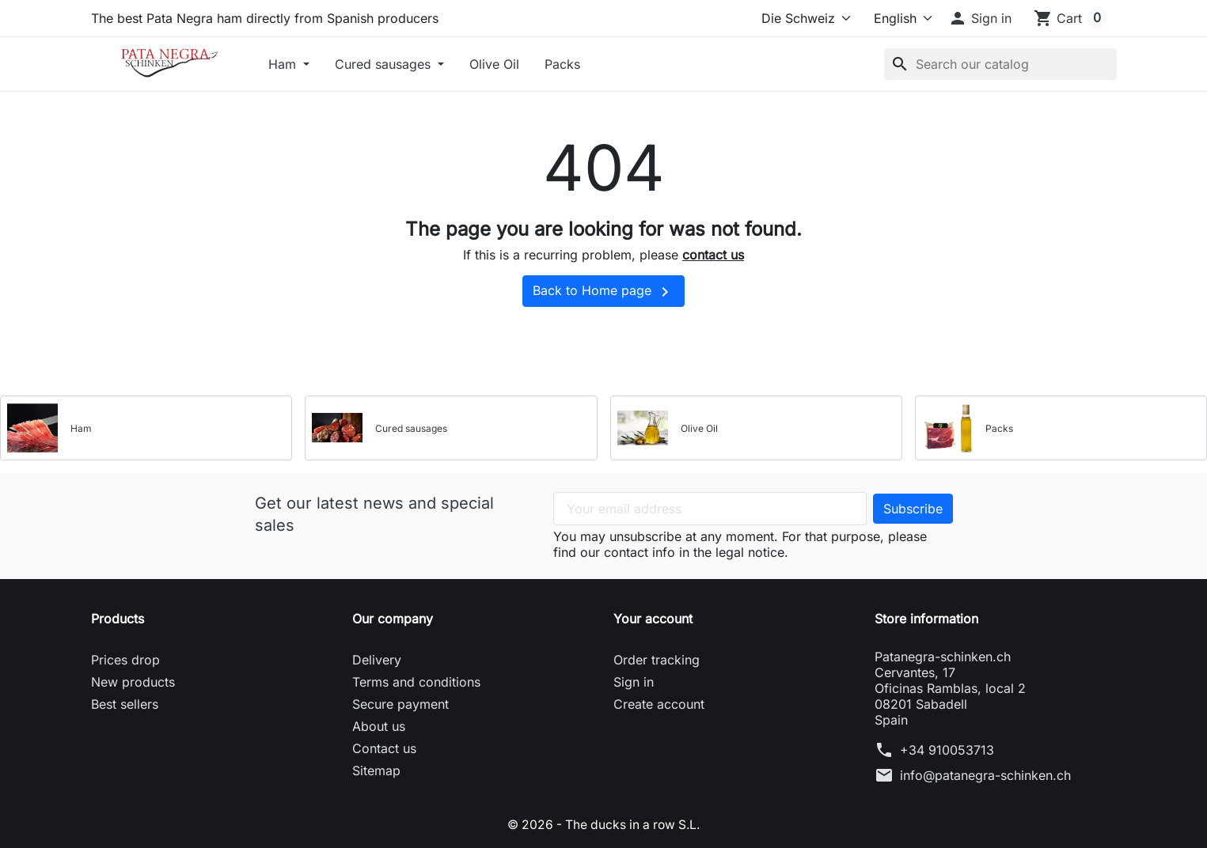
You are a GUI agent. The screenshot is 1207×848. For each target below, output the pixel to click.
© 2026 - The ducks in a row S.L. (603, 824)
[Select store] (803, 18)
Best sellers (124, 704)
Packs (562, 64)
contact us (713, 255)
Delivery (376, 660)
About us (378, 726)
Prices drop (125, 660)
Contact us (384, 748)
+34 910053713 (947, 750)
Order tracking (656, 660)
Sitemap (376, 770)
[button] (980, 18)
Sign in (633, 682)
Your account (653, 619)
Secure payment (400, 704)
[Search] (1000, 64)
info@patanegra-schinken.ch (985, 775)
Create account (658, 704)
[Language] (896, 18)
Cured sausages (385, 64)
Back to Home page (603, 291)
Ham (284, 64)
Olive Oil (494, 64)
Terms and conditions (416, 682)
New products (133, 682)
